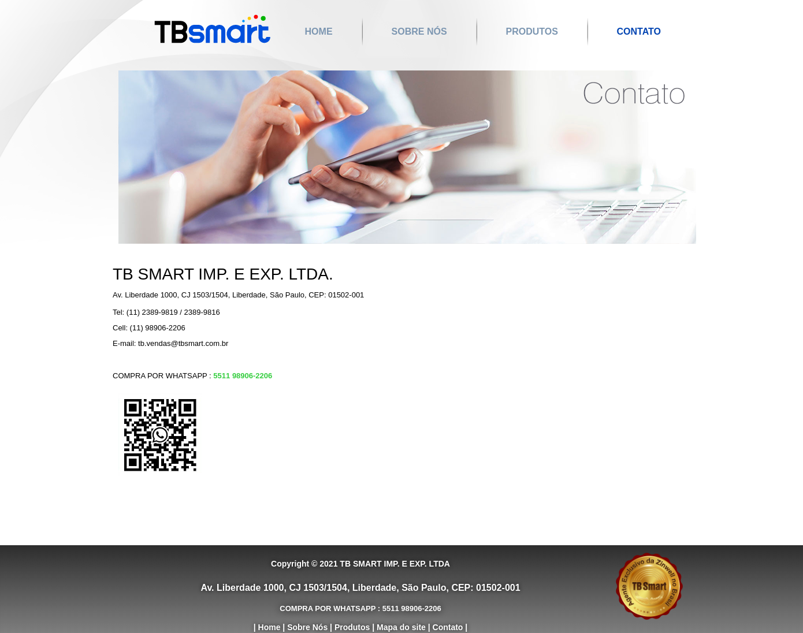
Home (318, 31)
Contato (639, 31)
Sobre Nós (419, 31)
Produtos (531, 31)
